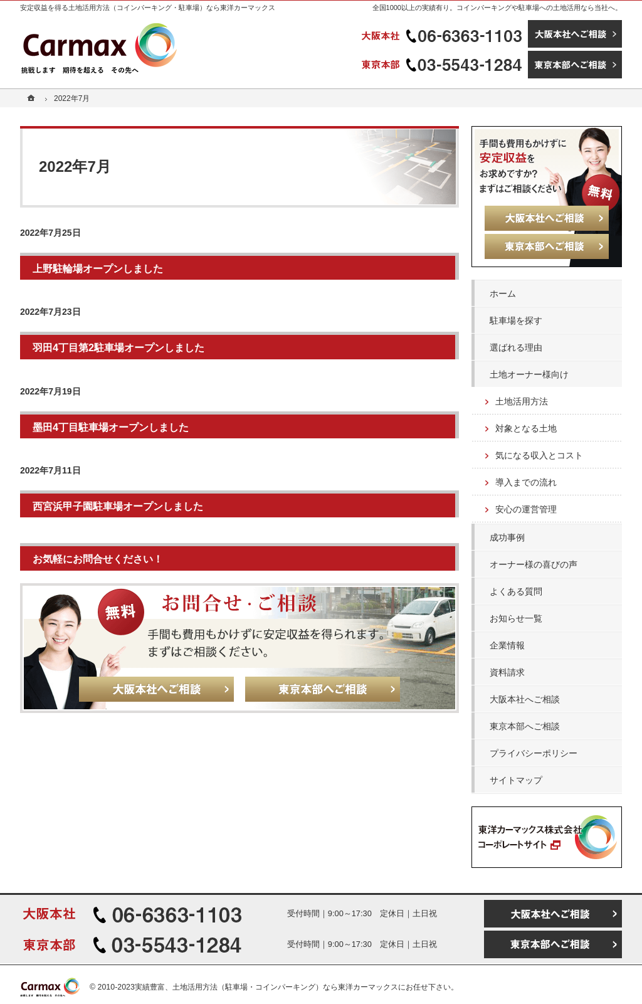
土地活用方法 (521, 401)
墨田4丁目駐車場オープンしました (111, 427)
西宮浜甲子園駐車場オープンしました (118, 506)
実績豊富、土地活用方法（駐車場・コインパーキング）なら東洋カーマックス (266, 987)
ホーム (503, 293)
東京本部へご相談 (525, 726)
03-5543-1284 (443, 64)
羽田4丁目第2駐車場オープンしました (118, 347)
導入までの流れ (526, 482)
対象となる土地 (526, 428)
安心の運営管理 (526, 509)
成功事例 (507, 537)
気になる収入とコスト (539, 455)
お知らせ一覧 (516, 618)
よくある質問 (516, 591)
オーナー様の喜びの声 (533, 564)
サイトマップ (516, 780)
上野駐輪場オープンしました (98, 268)
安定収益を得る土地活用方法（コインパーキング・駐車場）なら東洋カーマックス (147, 7)
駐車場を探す (516, 320)
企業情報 (507, 645)
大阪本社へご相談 (525, 699)
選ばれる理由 (516, 347)
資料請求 (507, 672)
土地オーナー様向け (529, 374)
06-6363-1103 (443, 34)
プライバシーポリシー (533, 753)
